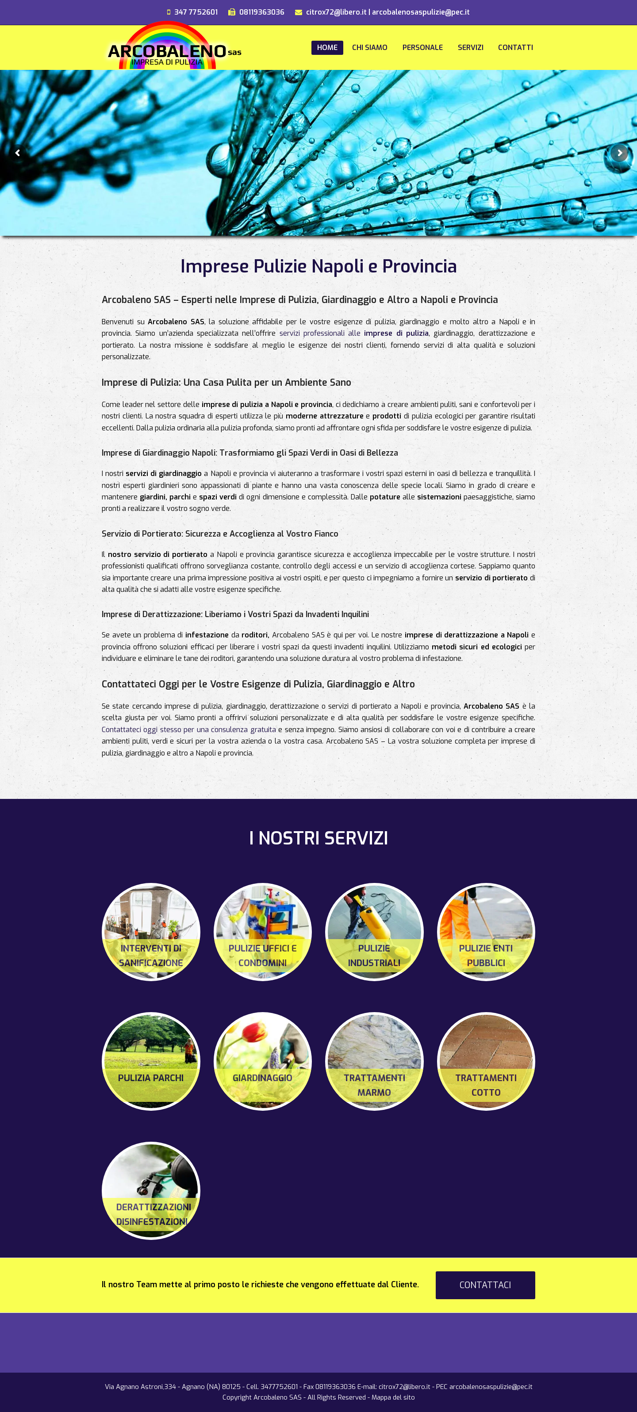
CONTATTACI (485, 1285)
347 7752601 (196, 12)
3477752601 (279, 1386)
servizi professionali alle (354, 333)
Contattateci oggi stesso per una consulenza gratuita (189, 729)
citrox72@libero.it (336, 12)
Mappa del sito (393, 1397)
